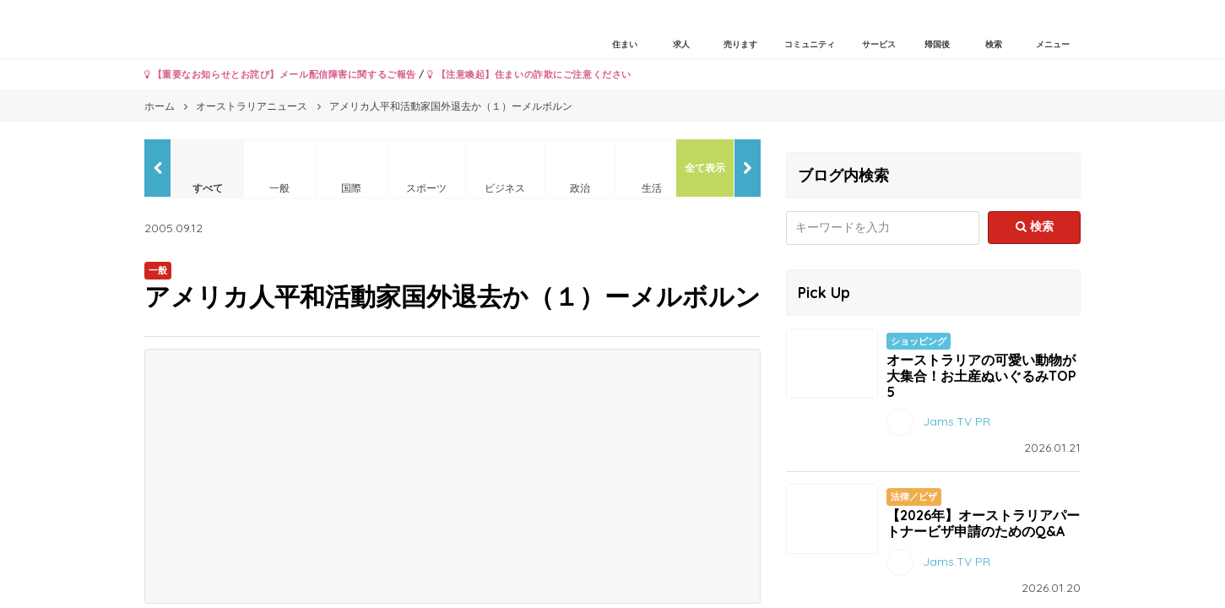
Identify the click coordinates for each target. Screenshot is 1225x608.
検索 (1035, 226)
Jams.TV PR (956, 421)
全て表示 (705, 167)
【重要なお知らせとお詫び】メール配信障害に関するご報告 (280, 74)
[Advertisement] (452, 476)
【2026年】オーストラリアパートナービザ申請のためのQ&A (983, 523)
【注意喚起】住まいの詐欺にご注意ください (529, 74)
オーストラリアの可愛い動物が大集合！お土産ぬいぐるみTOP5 (981, 375)
